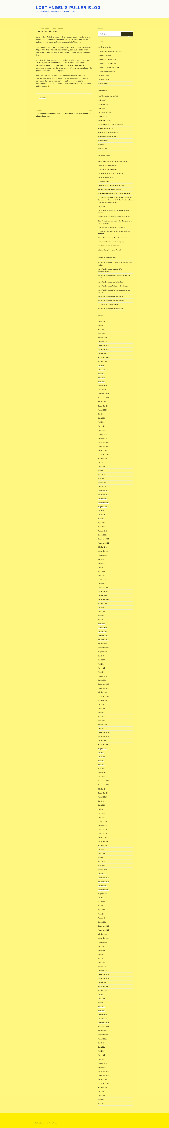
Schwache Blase (103, 181)
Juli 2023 (101, 462)
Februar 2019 (102, 676)
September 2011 (103, 1035)
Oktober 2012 (102, 982)
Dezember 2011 (103, 1023)
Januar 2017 (102, 777)
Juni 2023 (101, 466)
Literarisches (102, 112)
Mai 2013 (101, 954)
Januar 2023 (102, 486)
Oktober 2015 (102, 837)
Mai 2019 (101, 664)
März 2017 (101, 769)
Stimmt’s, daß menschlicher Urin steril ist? (112, 227)
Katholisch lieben (118, 296)
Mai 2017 (101, 761)
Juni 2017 (101, 757)
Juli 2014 (101, 898)
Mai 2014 (101, 906)
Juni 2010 (101, 1095)
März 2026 (101, 333)
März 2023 (101, 478)
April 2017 (101, 765)
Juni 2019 (101, 660)
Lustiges (42, 98)
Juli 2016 (101, 801)
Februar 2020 (102, 628)
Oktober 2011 (102, 1031)
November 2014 (103, 882)
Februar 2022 (102, 531)
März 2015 (101, 865)
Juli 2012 (101, 994)
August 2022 (102, 507)
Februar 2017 (102, 773)
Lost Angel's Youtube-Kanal (107, 59)
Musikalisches (103, 120)
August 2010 (102, 1087)
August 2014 (102, 894)
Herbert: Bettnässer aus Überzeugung (111, 242)
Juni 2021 (101, 563)
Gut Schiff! (101, 206)
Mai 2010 (101, 1099)
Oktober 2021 (102, 547)
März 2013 (101, 962)
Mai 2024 (101, 422)
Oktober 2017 (102, 740)
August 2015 (102, 845)
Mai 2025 (101, 373)
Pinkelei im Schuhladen (120, 286)
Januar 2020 (102, 632)
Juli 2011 (101, 1043)
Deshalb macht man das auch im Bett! (111, 185)
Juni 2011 (101, 1047)
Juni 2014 (101, 902)
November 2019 (103, 640)
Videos (100, 148)
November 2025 (103, 349)
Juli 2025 (101, 366)
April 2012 (101, 1007)
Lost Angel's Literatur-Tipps (107, 63)
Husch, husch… (117, 282)
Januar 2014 (102, 922)
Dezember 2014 (103, 877)
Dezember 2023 (103, 442)
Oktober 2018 (102, 692)
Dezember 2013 (103, 926)
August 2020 (102, 603)
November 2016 (103, 785)
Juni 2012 (101, 998)
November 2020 (103, 591)
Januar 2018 (102, 728)
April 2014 (101, 910)
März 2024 (101, 430)
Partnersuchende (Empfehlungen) (109, 124)
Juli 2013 (101, 946)
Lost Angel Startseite (105, 55)
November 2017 (103, 736)
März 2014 (101, 914)
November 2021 (103, 543)
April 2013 (101, 958)
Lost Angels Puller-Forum (106, 71)
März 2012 (101, 1011)
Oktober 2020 (102, 595)
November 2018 (103, 688)
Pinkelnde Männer (104, 128)
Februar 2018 (102, 724)
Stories (100, 144)
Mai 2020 (101, 615)
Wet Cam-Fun (103, 83)
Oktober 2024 (102, 402)
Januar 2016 (102, 825)
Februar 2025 (102, 386)
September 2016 (103, 793)
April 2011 (101, 1055)
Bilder (100, 100)
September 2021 (103, 551)
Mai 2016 (101, 809)
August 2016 (102, 797)
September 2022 (103, 503)
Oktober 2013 (102, 934)
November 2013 (103, 930)
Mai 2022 (101, 519)
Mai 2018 (101, 712)
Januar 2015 (102, 873)
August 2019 (102, 652)
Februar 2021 (102, 579)
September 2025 (103, 357)
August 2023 (102, 458)
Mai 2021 (101, 567)
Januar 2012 (102, 1019)
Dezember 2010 (103, 1071)
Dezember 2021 (103, 539)
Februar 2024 (102, 434)
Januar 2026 (102, 341)
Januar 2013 (102, 970)
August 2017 (102, 749)
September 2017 (103, 744)
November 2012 (103, 978)
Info (99, 108)
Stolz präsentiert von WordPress (46, 1123)
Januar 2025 (102, 390)
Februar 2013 (102, 966)
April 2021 (101, 571)
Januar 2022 (102, 535)
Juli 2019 (101, 656)
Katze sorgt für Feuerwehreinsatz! (109, 189)
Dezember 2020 (103, 587)
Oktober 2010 (102, 1079)
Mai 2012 (101, 1002)
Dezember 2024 (103, 394)
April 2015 (101, 861)
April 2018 (101, 716)
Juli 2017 (101, 753)
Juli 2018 (101, 704)
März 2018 (101, 720)
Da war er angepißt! (118, 300)
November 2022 (103, 494)
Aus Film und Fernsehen (106, 96)
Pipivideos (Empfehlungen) (107, 136)
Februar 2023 (102, 482)
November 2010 (103, 1075)
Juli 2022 (101, 511)
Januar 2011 (102, 1067)
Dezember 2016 (103, 781)
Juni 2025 (101, 370)
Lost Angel (58, 28)
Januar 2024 (102, 438)
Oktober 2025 (102, 353)
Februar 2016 (102, 821)
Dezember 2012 (103, 974)
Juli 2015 (101, 849)
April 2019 (101, 668)
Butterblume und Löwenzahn (107, 169)
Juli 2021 (101, 559)
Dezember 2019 (103, 636)
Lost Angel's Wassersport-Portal (109, 67)
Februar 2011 (102, 1063)
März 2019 (101, 672)
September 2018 (103, 696)
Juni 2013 (101, 950)
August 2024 (102, 410)
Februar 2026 (102, 337)
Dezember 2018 (103, 684)
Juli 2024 (101, 414)
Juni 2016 (101, 805)
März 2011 (101, 1059)
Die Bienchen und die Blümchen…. (110, 246)
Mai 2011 (101, 1051)
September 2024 (103, 406)
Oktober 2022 (102, 499)
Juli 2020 (101, 607)
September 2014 (103, 890)
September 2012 (103, 986)
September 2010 (103, 1083)
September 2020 (103, 599)
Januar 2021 (102, 583)
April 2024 (101, 426)
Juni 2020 (101, 611)
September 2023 (103, 454)
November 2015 (103, 833)
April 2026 (101, 329)
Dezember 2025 (103, 345)
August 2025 (102, 361)
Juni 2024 (101, 418)
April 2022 (101, 523)
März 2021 (101, 575)
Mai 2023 (101, 470)
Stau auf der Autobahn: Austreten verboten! (112, 238)
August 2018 (102, 700)
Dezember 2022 (103, 490)
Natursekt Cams (103, 75)
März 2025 (101, 382)
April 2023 (101, 474)
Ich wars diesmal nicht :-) (106, 177)
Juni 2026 (101, 321)
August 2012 (102, 990)
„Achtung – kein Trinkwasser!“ (108, 165)
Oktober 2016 (102, 789)
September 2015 (103, 841)
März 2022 (101, 527)
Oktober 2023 (102, 450)
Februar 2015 (102, 869)
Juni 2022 (101, 515)
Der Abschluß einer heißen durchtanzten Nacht (114, 217)
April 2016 (101, 813)
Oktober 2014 (102, 886)
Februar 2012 (102, 1015)
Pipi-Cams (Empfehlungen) (107, 132)
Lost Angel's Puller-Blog (68, 7)
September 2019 (103, 648)
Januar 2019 (102, 680)
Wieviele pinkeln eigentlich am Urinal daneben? (114, 193)
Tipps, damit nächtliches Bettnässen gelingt (112, 161)
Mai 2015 (101, 857)
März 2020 (101, 624)
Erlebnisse (101, 104)
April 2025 (101, 378)
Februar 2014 (102, 918)
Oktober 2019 (102, 644)
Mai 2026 (101, 325)
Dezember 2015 (103, 829)
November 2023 (103, 446)
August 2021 (102, 555)
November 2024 (103, 398)
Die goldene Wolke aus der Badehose (111, 173)
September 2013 (103, 938)
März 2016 (101, 817)
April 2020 (101, 619)
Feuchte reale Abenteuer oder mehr (110, 51)
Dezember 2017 (103, 732)
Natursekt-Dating (104, 79)
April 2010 (101, 1103)
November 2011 (103, 1027)
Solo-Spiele (102, 140)
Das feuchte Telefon (105, 47)
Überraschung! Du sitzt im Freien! (109, 250)
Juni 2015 (101, 853)
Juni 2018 (101, 708)
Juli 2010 (101, 1091)
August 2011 (102, 1039)
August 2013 (102, 942)
